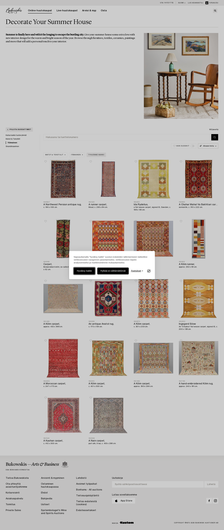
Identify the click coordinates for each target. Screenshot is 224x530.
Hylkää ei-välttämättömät (113, 271)
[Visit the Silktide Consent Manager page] (148, 271)
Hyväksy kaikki (84, 271)
